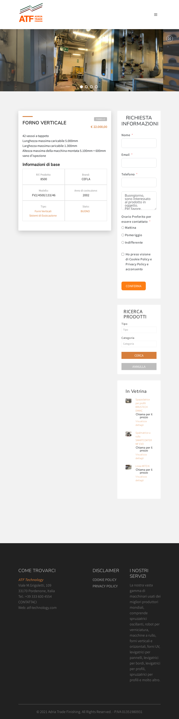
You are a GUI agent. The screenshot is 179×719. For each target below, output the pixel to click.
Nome (125, 135)
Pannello (100, 119)
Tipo (124, 324)
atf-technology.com (42, 607)
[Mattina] (122, 227)
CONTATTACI (27, 602)
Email (125, 154)
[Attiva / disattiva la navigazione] (155, 15)
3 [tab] (92, 87)
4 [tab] (97, 87)
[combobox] (139, 330)
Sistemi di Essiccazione (43, 215)
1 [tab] (82, 87)
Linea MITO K (142, 466)
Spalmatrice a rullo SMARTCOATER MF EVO (143, 438)
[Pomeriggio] (122, 235)
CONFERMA (133, 286)
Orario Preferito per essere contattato (136, 219)
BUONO (85, 211)
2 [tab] (87, 87)
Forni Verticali (43, 211)
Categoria (127, 338)
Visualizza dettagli (141, 423)
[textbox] (139, 329)
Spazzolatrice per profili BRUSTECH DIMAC (142, 405)
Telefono (128, 174)
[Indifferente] (122, 242)
